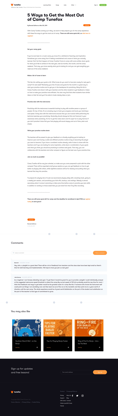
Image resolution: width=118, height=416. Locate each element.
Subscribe (103, 5)
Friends (62, 405)
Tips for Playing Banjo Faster (57, 341)
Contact (69, 400)
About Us (69, 395)
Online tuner (63, 403)
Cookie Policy (36, 402)
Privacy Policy (26, 402)
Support (62, 398)
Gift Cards (63, 400)
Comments (17, 242)
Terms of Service (15, 402)
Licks (65, 5)
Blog (68, 398)
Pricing (62, 395)
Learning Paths (47, 5)
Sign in (96, 5)
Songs (57, 5)
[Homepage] (16, 5)
